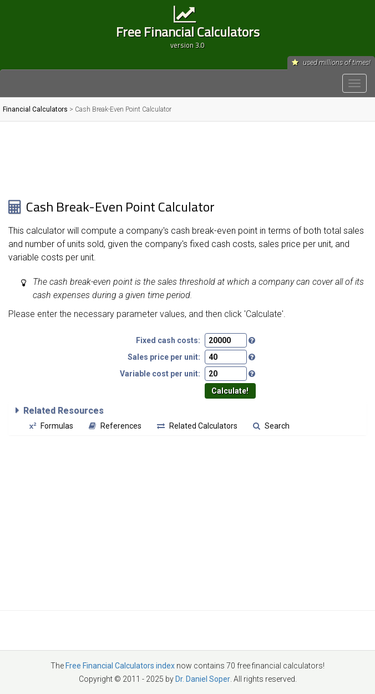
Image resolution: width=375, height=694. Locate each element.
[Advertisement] (183, 160)
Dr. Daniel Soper (202, 679)
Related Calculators (197, 425)
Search (271, 425)
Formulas (51, 425)
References (115, 425)
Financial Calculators (35, 109)
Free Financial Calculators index (120, 665)
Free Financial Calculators (187, 35)
